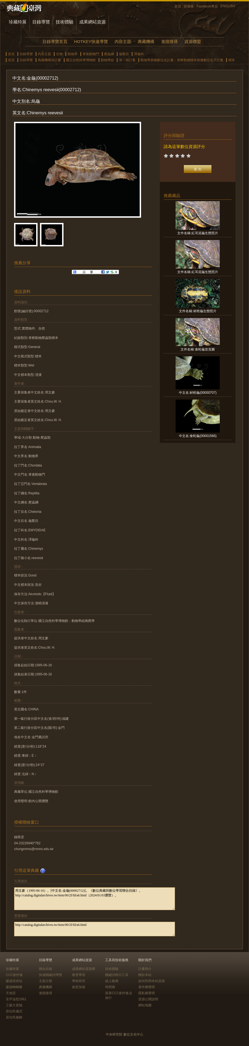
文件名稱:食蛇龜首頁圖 (197, 349)
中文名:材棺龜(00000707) (198, 393)
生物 (59, 54)
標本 (231, 60)
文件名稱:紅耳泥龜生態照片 (197, 233)
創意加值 (78, 987)
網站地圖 (145, 1005)
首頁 (177, 6)
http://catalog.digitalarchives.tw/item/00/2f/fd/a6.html (94, 929)
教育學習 (78, 975)
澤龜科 (139, 54)
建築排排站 (14, 981)
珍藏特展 (18, 22)
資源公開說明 (148, 999)
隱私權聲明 (146, 993)
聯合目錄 (45, 969)
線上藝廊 (111, 981)
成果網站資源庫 (83, 969)
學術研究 (78, 981)
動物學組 (107, 60)
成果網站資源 (92, 22)
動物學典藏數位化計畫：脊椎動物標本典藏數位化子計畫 (182, 60)
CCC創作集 (14, 975)
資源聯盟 (192, 41)
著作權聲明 (146, 987)
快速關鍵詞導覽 (50, 975)
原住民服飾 (14, 1017)
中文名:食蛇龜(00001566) (198, 436)
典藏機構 (146, 41)
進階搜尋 (169, 41)
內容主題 (123, 41)
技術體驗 (64, 22)
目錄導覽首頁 (55, 41)
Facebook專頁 (207, 6)
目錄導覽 (41, 22)
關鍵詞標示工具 (116, 975)
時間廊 (110, 987)
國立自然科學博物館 (81, 60)
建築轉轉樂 (14, 987)
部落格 (189, 6)
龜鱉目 (124, 54)
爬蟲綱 (109, 54)
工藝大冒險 (14, 1005)
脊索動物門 (91, 54)
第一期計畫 (127, 60)
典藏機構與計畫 (49, 60)
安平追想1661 (16, 999)
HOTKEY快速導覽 (91, 41)
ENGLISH (228, 6)
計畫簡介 (145, 969)
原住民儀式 (14, 1011)
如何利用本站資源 (151, 981)
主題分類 (45, 981)
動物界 (73, 54)
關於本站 (145, 975)
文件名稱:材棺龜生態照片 (197, 311)
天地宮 (11, 993)
